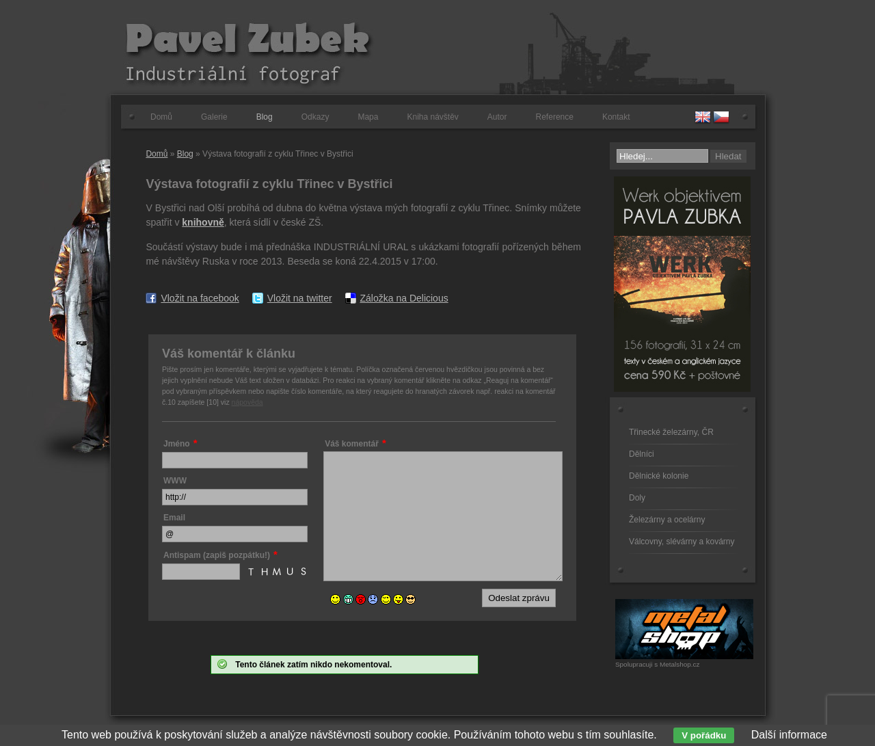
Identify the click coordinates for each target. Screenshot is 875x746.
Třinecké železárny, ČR (671, 432)
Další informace (789, 735)
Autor (497, 117)
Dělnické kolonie (658, 476)
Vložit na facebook (200, 298)
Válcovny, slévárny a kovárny (682, 541)
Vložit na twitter (299, 298)
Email (174, 517)
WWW (175, 480)
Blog (264, 117)
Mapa (368, 117)
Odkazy (315, 117)
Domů (161, 117)
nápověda (247, 402)
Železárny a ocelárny (667, 519)
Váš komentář (352, 444)
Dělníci (641, 454)
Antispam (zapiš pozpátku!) (216, 555)
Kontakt (616, 117)
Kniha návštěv (432, 117)
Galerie (214, 117)
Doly (637, 498)
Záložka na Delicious (404, 298)
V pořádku (704, 735)
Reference (555, 117)
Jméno (176, 444)
